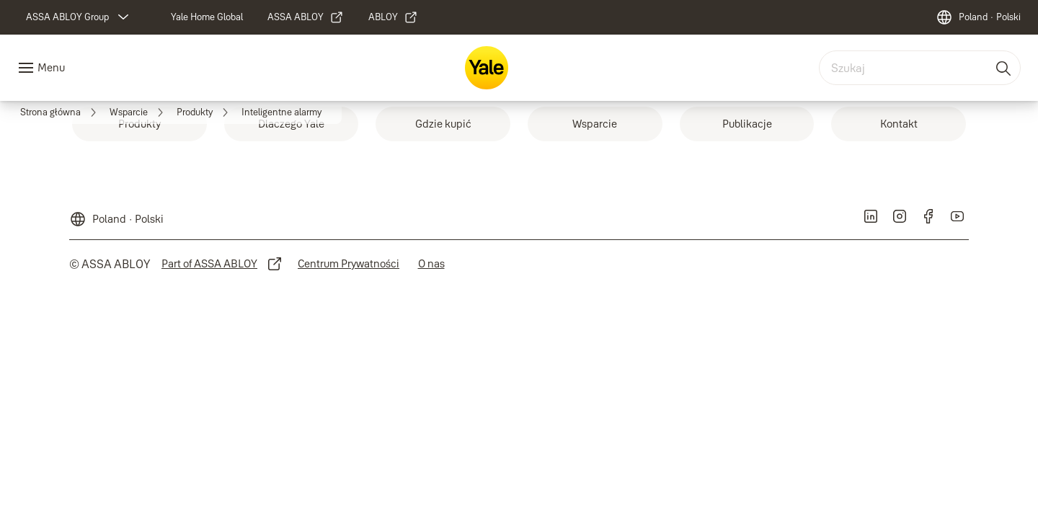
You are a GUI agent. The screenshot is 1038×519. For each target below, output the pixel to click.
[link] (139, 124)
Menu (51, 67)
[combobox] (920, 67)
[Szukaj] (1004, 67)
